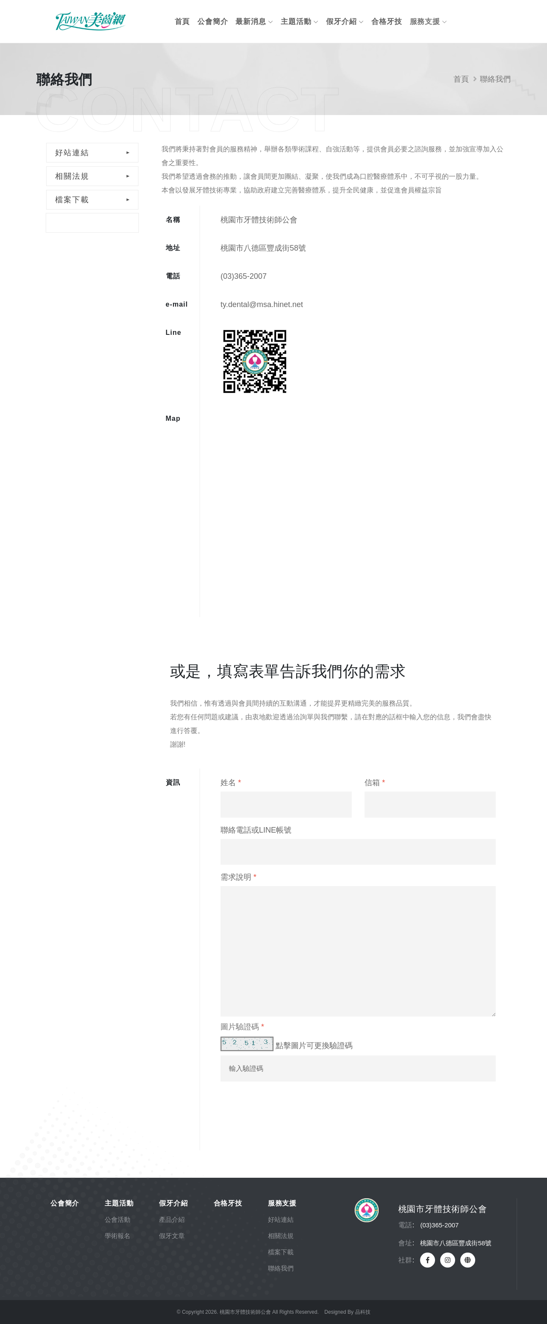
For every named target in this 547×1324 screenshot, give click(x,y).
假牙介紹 (345, 22)
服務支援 (428, 22)
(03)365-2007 (244, 276)
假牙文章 (172, 1235)
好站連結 (72, 152)
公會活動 (117, 1219)
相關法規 (72, 176)
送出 (251, 1121)
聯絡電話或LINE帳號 (256, 830)
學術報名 (117, 1235)
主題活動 (299, 22)
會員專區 (487, 21)
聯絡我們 (72, 223)
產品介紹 (172, 1219)
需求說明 (238, 877)
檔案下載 (72, 199)
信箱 (375, 782)
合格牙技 (386, 22)
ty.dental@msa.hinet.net (262, 304)
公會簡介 (212, 22)
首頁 (182, 22)
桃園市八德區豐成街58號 (263, 248)
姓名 (231, 782)
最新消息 (254, 22)
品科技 (363, 1312)
